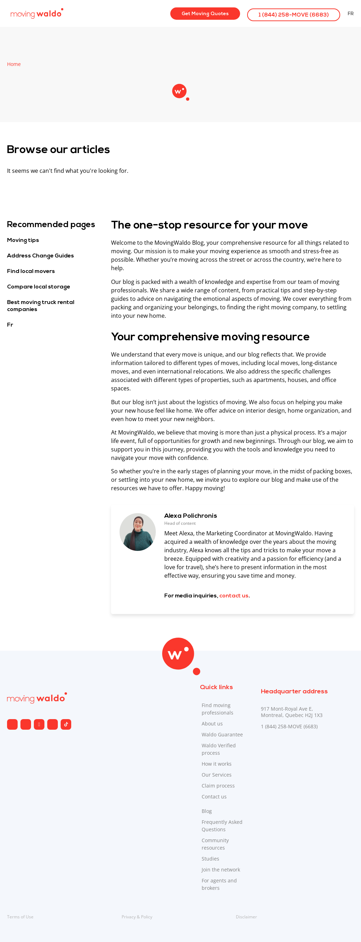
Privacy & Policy (137, 917)
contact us (234, 596)
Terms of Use (20, 917)
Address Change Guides (40, 256)
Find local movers (31, 271)
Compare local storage (38, 287)
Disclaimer (246, 917)
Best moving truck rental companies (40, 306)
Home (14, 64)
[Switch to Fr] (351, 13)
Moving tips (23, 240)
